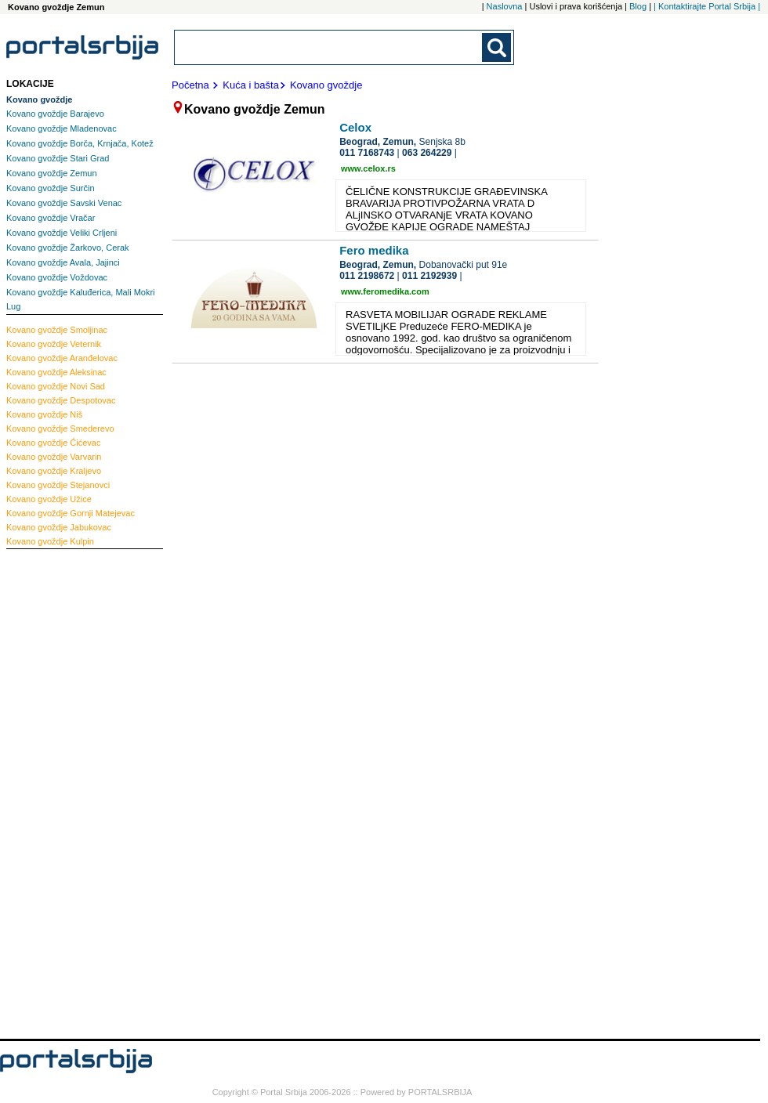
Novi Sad (55, 386)
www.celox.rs (368, 168)
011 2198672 (366, 275)
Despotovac (60, 400)
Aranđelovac (62, 358)
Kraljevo (53, 471)
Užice (49, 499)
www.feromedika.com (385, 291)
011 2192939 (429, 275)
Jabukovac (58, 527)
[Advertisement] (69, 792)
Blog (638, 6)
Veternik (53, 344)
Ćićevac (53, 442)
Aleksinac (56, 372)
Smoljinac (56, 330)
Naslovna (505, 6)
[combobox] (329, 47)
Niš (44, 414)
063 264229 (426, 152)
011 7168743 (366, 152)
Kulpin (50, 541)
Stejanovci (58, 485)
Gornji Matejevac (70, 513)
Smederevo (60, 428)
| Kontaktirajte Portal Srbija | (707, 6)
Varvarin (54, 456)
